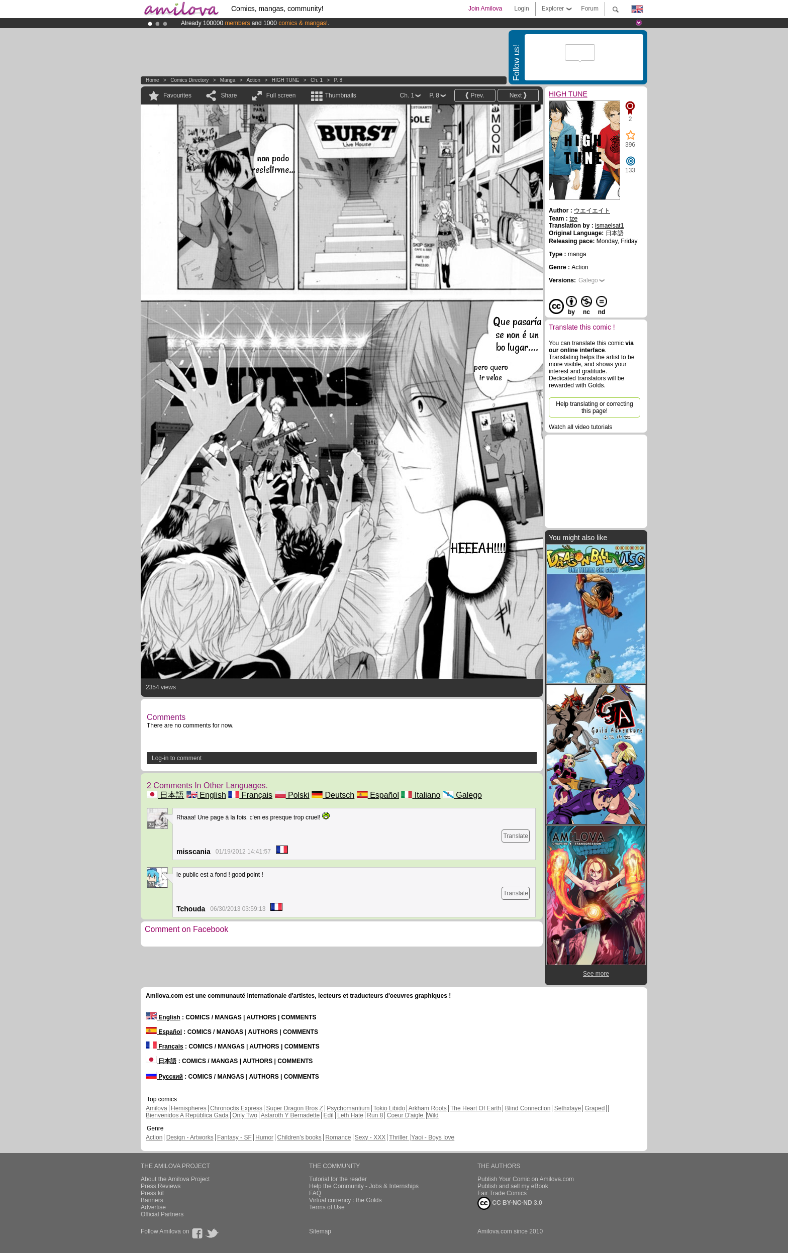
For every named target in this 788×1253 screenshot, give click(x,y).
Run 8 (375, 1115)
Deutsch (333, 795)
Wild (432, 1115)
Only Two (244, 1115)
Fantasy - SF (234, 1137)
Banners (152, 1200)
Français (250, 795)
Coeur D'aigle (406, 1115)
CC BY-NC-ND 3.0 (509, 1203)
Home (152, 80)
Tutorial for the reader (338, 1179)
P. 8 (338, 80)
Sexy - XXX (370, 1137)
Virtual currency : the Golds (345, 1200)
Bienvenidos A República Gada (187, 1115)
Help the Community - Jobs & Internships (364, 1186)
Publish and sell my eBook (512, 1186)
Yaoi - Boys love (432, 1137)
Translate (515, 836)
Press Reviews (160, 1186)
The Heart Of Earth (475, 1108)
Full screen (281, 95)
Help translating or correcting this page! (594, 407)
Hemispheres (189, 1108)
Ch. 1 (317, 80)
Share (229, 95)
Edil (329, 1115)
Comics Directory (189, 80)
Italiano (420, 795)
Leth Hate (350, 1115)
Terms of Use (327, 1207)
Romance (338, 1137)
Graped (594, 1108)
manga (228, 80)
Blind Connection (528, 1108)
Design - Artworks (190, 1137)
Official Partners (162, 1214)
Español (378, 795)
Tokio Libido (389, 1108)
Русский (164, 1076)
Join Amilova (485, 8)
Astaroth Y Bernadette (290, 1115)
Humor (264, 1137)
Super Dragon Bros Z (294, 1108)
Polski (292, 795)
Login (521, 8)
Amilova (156, 1108)
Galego (462, 795)
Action (253, 80)
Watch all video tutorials (580, 427)
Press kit (152, 1193)
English (206, 795)
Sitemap (320, 1231)
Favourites (177, 95)
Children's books (299, 1137)
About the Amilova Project (175, 1179)
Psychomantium (348, 1108)
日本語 (165, 795)
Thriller (399, 1137)
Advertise (153, 1207)
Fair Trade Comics (502, 1193)
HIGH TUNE (286, 80)
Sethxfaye (567, 1108)
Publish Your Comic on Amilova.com (525, 1179)
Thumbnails (340, 95)
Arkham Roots (428, 1108)
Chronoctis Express (236, 1108)
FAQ (315, 1193)
